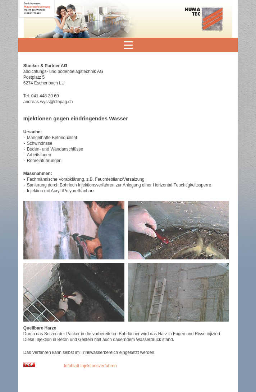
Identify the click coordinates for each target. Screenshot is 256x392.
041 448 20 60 (45, 95)
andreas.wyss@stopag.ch (48, 101)
